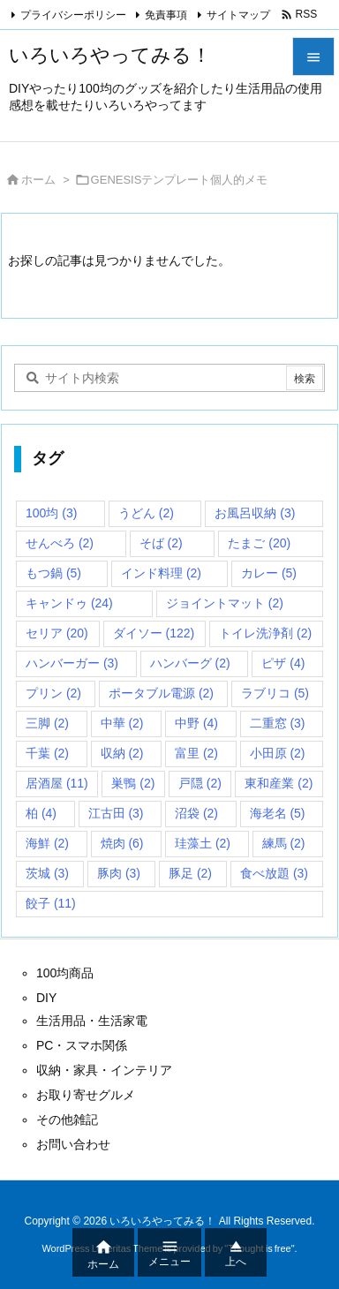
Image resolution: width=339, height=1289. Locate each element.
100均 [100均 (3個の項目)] (51, 513)
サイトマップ (238, 15)
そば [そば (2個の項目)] (161, 543)
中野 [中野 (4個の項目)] (196, 723)
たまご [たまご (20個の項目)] (259, 543)
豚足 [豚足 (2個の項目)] (190, 873)
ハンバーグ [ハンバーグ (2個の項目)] (190, 663)
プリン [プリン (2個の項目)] (53, 693)
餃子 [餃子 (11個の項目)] (51, 903)
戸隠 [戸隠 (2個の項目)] (200, 783)
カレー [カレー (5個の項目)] (269, 573)
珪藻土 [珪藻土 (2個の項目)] (202, 843)
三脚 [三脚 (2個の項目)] (47, 723)
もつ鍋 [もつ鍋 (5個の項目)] (53, 573)
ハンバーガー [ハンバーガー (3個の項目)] (72, 663)
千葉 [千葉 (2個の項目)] (47, 753)
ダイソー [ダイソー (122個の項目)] (154, 633)
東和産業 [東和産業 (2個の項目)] (279, 783)
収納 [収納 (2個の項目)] (122, 753)
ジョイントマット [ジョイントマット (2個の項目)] (224, 603)
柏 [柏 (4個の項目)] (41, 813)
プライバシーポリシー (73, 15)
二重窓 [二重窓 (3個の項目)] (277, 723)
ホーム (38, 179)
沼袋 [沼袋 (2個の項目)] (196, 813)
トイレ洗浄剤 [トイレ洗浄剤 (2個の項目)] (265, 633)
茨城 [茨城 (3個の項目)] (47, 873)
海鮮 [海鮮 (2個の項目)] (47, 843)
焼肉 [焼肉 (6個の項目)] (122, 843)
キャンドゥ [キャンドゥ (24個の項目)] (69, 603)
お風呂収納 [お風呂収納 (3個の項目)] (255, 513)
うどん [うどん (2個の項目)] (146, 513)
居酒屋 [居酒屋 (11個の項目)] (57, 783)
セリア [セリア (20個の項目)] (57, 633)
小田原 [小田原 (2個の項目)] (277, 753)
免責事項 (166, 15)
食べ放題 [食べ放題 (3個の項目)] (274, 873)
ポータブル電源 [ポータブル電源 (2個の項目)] (161, 693)
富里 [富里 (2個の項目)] (196, 753)
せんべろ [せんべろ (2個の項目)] (60, 543)
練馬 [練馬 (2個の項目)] (283, 843)
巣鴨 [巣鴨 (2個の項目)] (132, 783)
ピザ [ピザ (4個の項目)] (283, 663)
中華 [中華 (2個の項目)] (122, 723)
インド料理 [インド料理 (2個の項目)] (161, 573)
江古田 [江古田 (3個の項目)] (116, 813)
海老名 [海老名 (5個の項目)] (277, 813)
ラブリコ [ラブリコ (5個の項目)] (275, 693)
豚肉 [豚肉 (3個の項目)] (118, 873)
